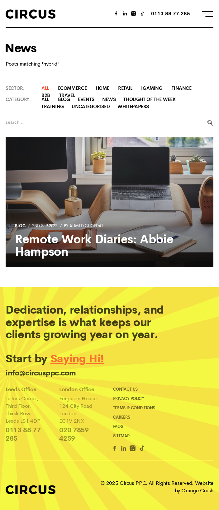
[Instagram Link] (133, 14)
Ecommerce (72, 88)
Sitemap (121, 436)
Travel (67, 95)
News (109, 99)
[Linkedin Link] (123, 449)
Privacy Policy (128, 398)
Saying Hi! (77, 358)
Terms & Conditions (134, 408)
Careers (121, 417)
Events (86, 99)
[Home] (30, 13)
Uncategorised (91, 106)
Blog (64, 99)
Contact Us (125, 389)
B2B (45, 95)
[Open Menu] (207, 15)
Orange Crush (197, 490)
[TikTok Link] (142, 14)
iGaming (151, 88)
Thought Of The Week (149, 99)
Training (52, 106)
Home (102, 88)
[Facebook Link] (114, 449)
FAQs (118, 426)
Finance (181, 88)
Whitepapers (133, 106)
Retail (125, 88)
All (45, 88)
